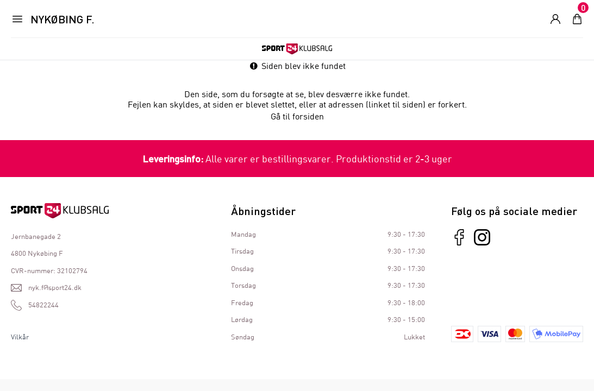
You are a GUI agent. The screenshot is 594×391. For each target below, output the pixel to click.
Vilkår (20, 336)
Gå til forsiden (297, 116)
